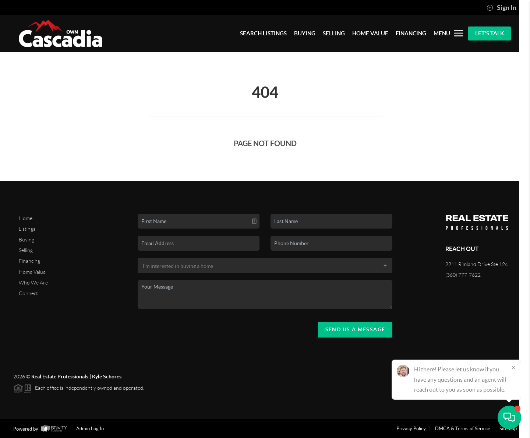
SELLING (334, 33)
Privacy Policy (411, 428)
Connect (28, 293)
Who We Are (33, 283)
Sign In (501, 7)
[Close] (513, 367)
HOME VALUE (370, 33)
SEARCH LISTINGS (263, 33)
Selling (26, 250)
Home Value (32, 272)
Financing (29, 261)
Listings (27, 229)
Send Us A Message (355, 329)
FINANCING (411, 33)
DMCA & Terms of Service (462, 428)
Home (25, 218)
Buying (26, 240)
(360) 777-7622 (463, 275)
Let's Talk (489, 33)
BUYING (304, 33)
